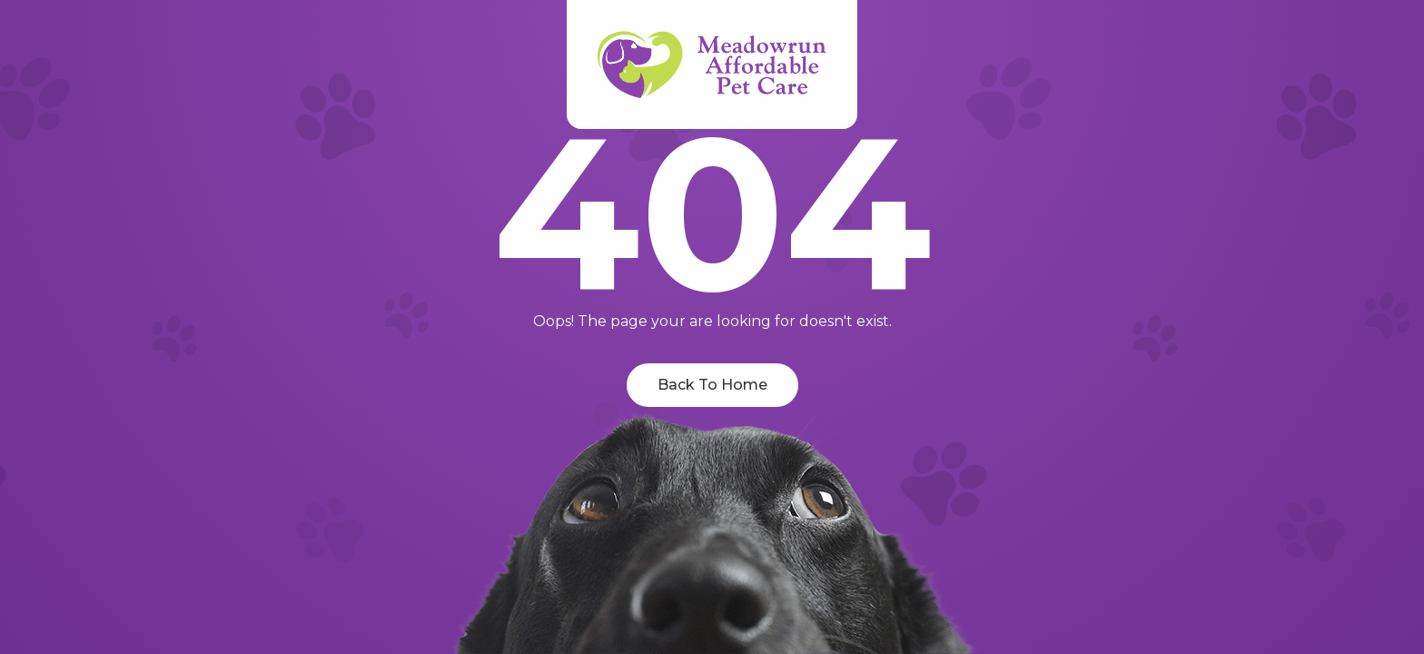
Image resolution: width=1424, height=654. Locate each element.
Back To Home (712, 384)
